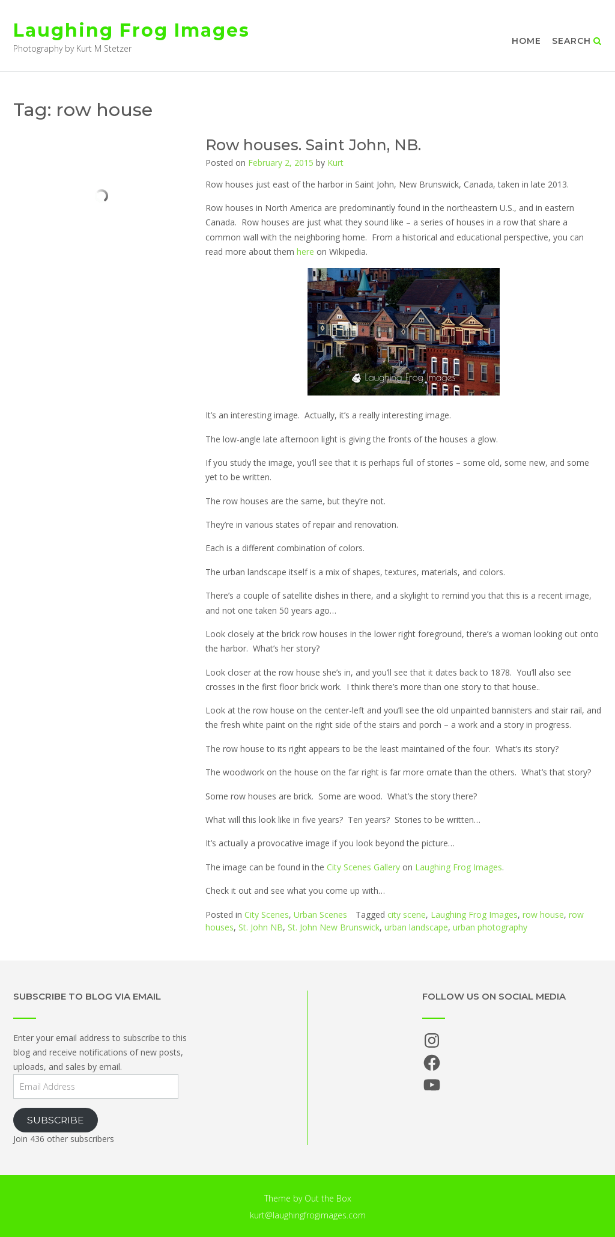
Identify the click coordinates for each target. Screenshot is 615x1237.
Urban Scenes (320, 914)
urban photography (490, 927)
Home (526, 40)
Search (577, 40)
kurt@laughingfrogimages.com (308, 1215)
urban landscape (416, 927)
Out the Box (327, 1198)
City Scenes (266, 914)
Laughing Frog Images (131, 30)
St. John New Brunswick (334, 927)
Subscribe (55, 1120)
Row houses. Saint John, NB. (313, 145)
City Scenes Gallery (363, 867)
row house (543, 914)
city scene (406, 914)
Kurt (335, 162)
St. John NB (260, 927)
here (305, 251)
